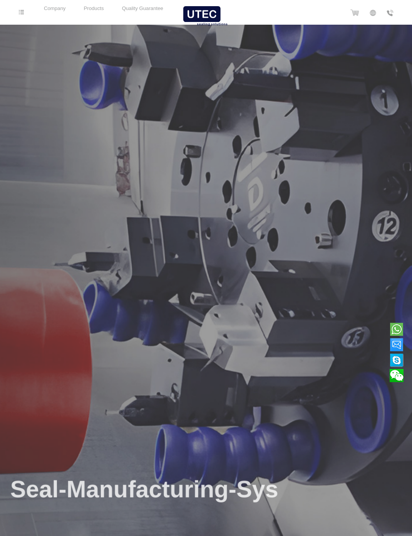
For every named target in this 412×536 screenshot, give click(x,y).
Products (98, 8)
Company (57, 8)
